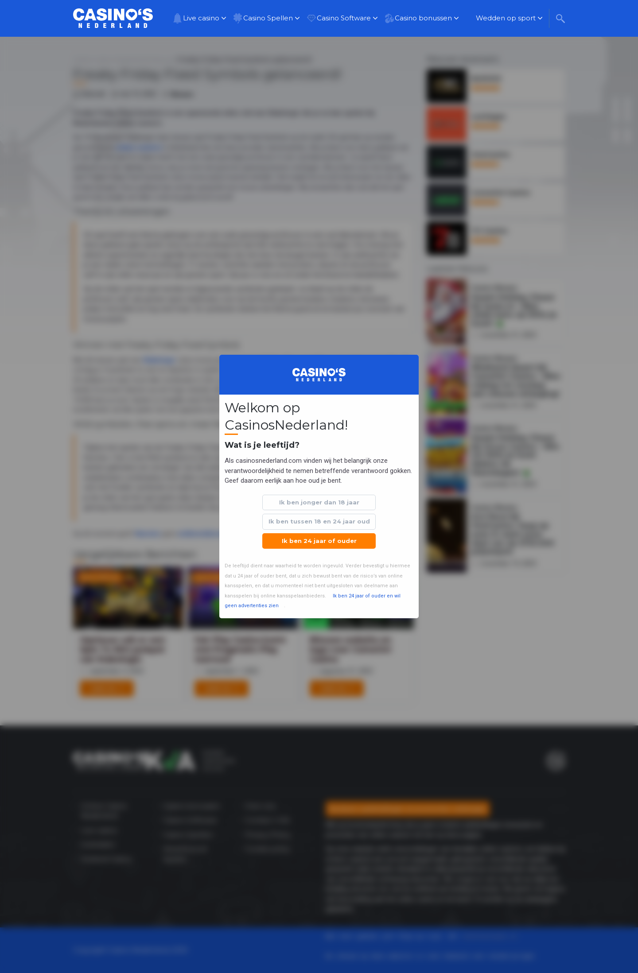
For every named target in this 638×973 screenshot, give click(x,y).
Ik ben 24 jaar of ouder (319, 540)
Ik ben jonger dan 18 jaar (319, 502)
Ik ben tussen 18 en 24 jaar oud (319, 521)
